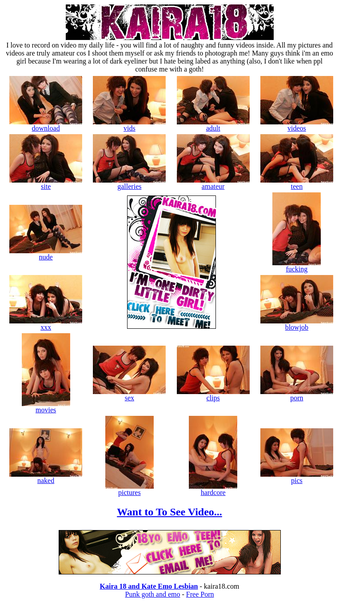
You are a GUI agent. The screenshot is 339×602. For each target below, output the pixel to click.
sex (129, 395)
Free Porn (200, 594)
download (45, 125)
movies (46, 407)
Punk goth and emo (152, 594)
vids (129, 125)
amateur (213, 183)
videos (296, 125)
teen (296, 183)
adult (213, 125)
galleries (129, 183)
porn (296, 395)
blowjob (296, 324)
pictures (129, 489)
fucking (296, 266)
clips (213, 395)
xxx (45, 324)
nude (45, 254)
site (45, 183)
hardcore (213, 489)
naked (45, 477)
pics (296, 477)
